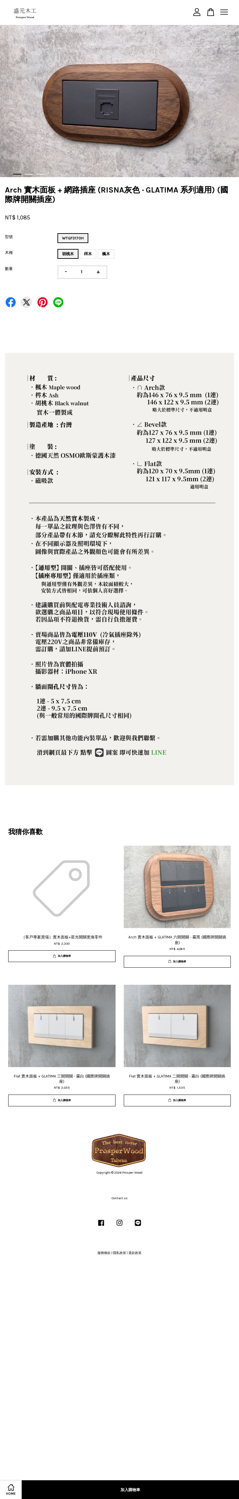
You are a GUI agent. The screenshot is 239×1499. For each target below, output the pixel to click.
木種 (9, 252)
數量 (9, 268)
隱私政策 (119, 1253)
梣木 (88, 254)
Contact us (120, 1198)
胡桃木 (68, 254)
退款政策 (134, 1253)
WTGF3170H (73, 238)
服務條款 (104, 1253)
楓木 (106, 254)
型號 (9, 237)
